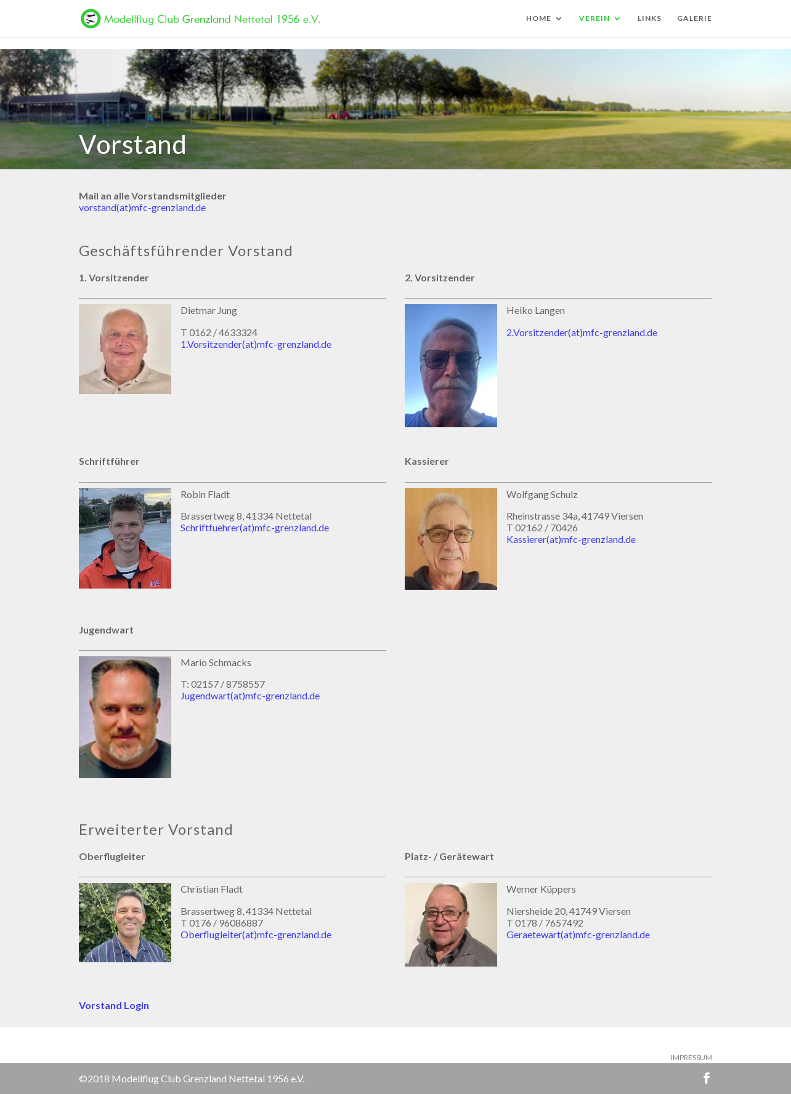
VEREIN (594, 18)
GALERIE (694, 18)
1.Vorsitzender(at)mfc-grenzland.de (256, 344)
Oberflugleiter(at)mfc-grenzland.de (256, 934)
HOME (538, 18)
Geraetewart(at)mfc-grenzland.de (578, 934)
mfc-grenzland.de (168, 207)
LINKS (650, 18)
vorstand (97, 207)
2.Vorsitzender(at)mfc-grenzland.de (581, 332)
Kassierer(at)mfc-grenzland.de (571, 539)
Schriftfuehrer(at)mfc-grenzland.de (255, 527)
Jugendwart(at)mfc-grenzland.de (250, 695)
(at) (123, 207)
